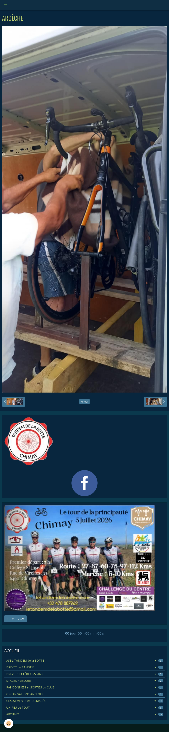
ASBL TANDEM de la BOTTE (84, 660)
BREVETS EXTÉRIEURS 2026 (84, 674)
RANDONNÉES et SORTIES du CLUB (84, 687)
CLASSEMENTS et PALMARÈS (84, 701)
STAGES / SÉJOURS (84, 681)
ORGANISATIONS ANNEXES (84, 694)
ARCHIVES (84, 714)
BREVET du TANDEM (84, 667)
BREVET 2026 (15, 619)
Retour (84, 401)
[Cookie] (8, 723)
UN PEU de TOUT (84, 707)
